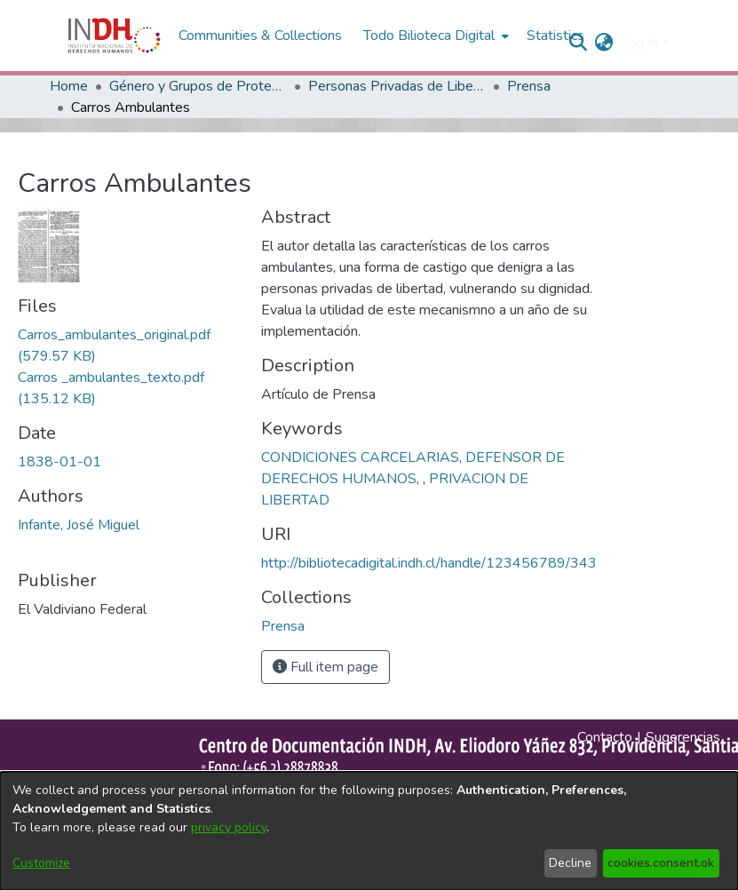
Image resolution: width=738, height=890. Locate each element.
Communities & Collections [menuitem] (260, 35)
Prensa (529, 86)
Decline (570, 862)
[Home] (114, 35)
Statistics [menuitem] (555, 35)
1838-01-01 (59, 462)
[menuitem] (603, 42)
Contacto (604, 737)
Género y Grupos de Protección (198, 86)
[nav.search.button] (578, 42)
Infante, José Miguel (78, 525)
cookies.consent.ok (660, 862)
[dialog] (369, 831)
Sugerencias (683, 737)
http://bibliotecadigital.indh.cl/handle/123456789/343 (429, 563)
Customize (41, 862)
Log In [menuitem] (639, 42)
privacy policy (228, 827)
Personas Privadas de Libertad (397, 86)
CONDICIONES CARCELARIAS (360, 457)
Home (69, 86)
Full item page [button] (325, 667)
